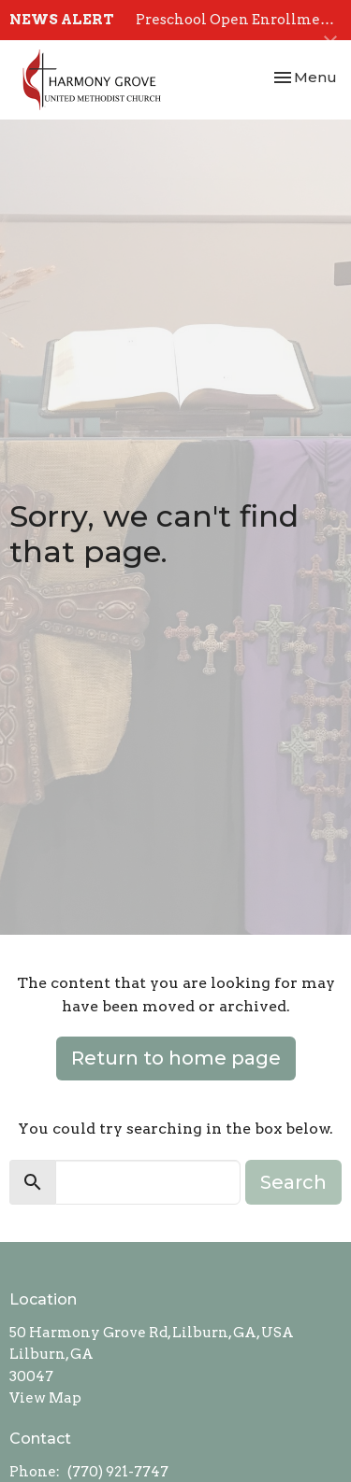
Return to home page (176, 1058)
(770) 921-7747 (117, 1471)
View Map (45, 1398)
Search (293, 1182)
